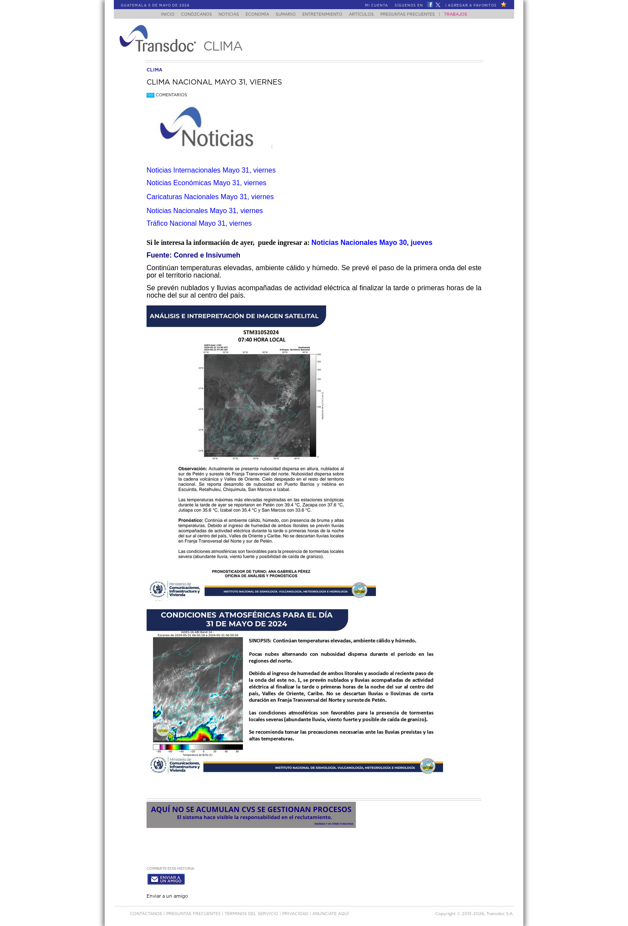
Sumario (286, 15)
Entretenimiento (326, 15)
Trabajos (464, 15)
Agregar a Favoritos (472, 5)
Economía (255, 15)
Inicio (159, 15)
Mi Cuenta (376, 5)
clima (154, 70)
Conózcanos (189, 15)
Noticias (224, 15)
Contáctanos (147, 912)
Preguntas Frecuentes (416, 15)
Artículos (367, 15)
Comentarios (167, 95)
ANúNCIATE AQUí (330, 912)
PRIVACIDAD (296, 912)
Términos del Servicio (252, 912)
